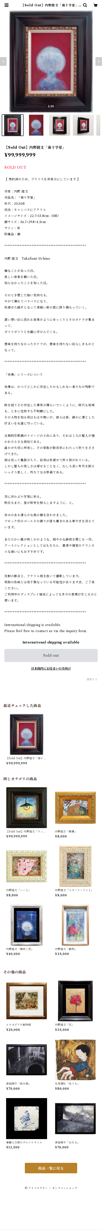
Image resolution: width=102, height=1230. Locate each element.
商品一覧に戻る (51, 1168)
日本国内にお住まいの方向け (51, 668)
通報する (92, 679)
